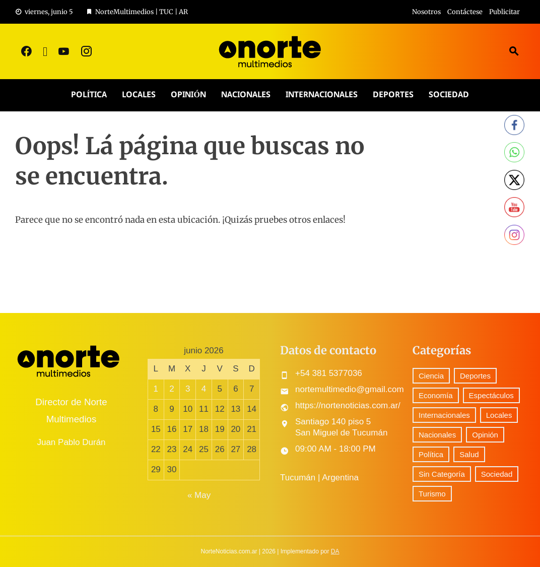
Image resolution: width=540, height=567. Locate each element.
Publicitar (504, 12)
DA (335, 551)
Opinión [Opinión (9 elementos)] (485, 434)
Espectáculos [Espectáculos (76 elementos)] (491, 395)
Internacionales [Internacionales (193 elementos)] (444, 415)
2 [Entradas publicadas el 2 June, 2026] (171, 389)
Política (89, 95)
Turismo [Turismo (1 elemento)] (432, 493)
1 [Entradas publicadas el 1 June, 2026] (156, 389)
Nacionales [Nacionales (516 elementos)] (437, 434)
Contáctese (465, 12)
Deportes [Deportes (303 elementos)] (475, 375)
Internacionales (322, 95)
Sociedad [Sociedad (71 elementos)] (497, 474)
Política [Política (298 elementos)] (431, 454)
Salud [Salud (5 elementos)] (469, 454)
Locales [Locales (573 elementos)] (499, 415)
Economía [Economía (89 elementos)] (436, 395)
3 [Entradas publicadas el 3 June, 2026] (187, 389)
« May (199, 495)
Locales (139, 95)
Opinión (188, 95)
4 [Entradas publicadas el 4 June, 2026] (203, 389)
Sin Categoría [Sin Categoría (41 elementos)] (442, 474)
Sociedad (449, 95)
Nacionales (246, 95)
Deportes (393, 95)
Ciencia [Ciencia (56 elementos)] (431, 375)
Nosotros (426, 12)
